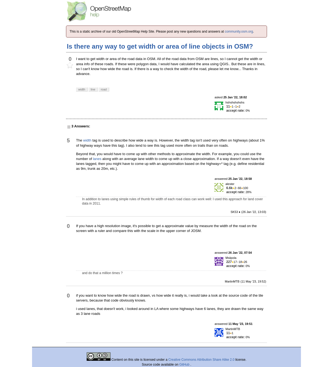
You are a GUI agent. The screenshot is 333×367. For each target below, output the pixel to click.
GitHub (184, 364)
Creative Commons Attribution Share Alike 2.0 (201, 360)
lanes (97, 159)
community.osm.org (239, 31)
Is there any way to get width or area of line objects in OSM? (160, 46)
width (87, 140)
